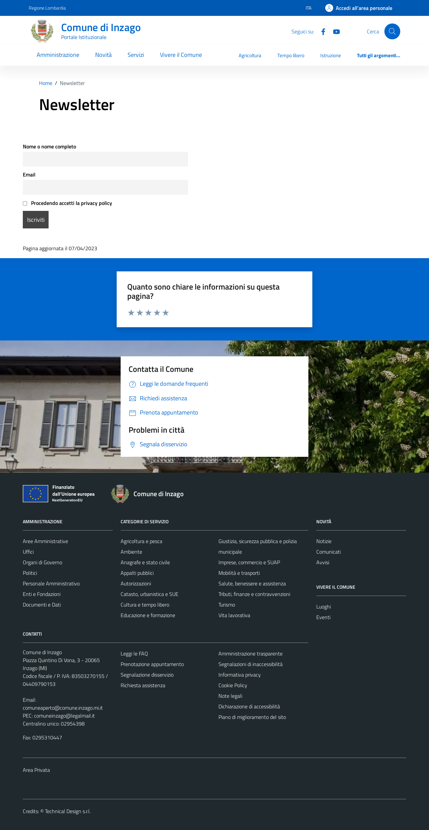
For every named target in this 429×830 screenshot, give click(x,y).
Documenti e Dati (42, 605)
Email (29, 174)
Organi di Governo (42, 562)
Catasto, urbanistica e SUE (149, 594)
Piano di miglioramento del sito (252, 717)
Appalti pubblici (137, 573)
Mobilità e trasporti (239, 573)
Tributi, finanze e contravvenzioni (254, 594)
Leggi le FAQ (134, 653)
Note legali (230, 696)
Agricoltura (250, 55)
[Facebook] (320, 31)
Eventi (323, 617)
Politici (30, 573)
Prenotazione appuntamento (152, 664)
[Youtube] (333, 31)
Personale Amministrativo (51, 583)
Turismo (226, 605)
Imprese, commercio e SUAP (249, 562)
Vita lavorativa (234, 615)
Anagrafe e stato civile (145, 562)
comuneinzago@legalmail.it (64, 716)
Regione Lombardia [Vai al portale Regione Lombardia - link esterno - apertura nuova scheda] (47, 7)
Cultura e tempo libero (145, 605)
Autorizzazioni (136, 583)
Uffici (28, 552)
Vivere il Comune (181, 54)
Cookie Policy (232, 685)
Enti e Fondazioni (41, 594)
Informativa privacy (239, 675)
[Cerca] (392, 31)
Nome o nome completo (49, 146)
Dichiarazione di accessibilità (249, 706)
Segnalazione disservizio (147, 675)
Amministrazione (58, 54)
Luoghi (323, 607)
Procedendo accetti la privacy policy (67, 203)
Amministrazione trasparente (250, 653)
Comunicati (328, 552)
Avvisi (322, 562)
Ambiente (131, 552)
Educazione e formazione (148, 615)
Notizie (324, 541)
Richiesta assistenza (143, 685)
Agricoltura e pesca (141, 541)
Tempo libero (290, 55)
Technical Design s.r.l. (68, 811)
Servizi (136, 54)
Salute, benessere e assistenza (252, 583)
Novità (103, 54)
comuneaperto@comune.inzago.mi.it (63, 708)
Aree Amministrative (45, 541)
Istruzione (330, 55)
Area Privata (36, 770)
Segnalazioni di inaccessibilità (250, 664)
